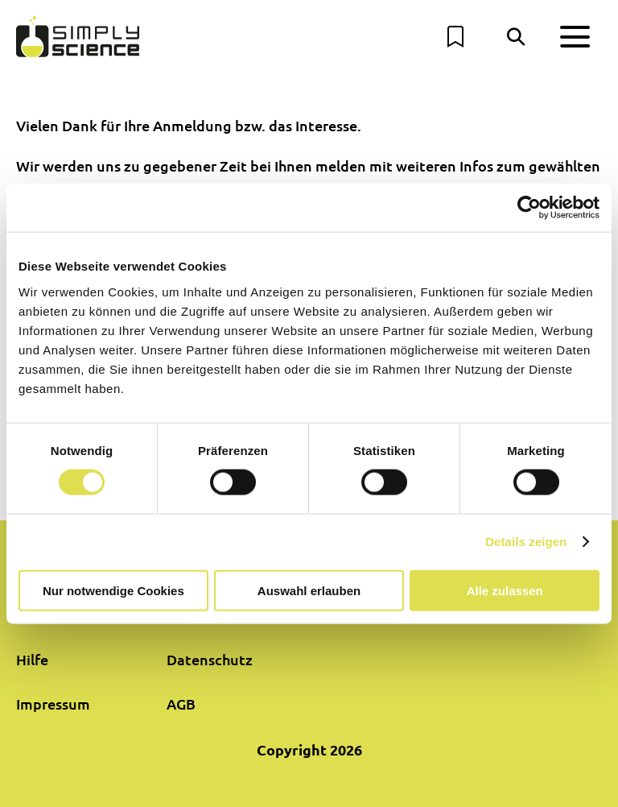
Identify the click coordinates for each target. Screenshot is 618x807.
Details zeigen (525, 541)
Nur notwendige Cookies (113, 590)
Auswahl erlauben (309, 590)
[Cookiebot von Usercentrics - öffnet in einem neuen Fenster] (529, 208)
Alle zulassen (505, 590)
